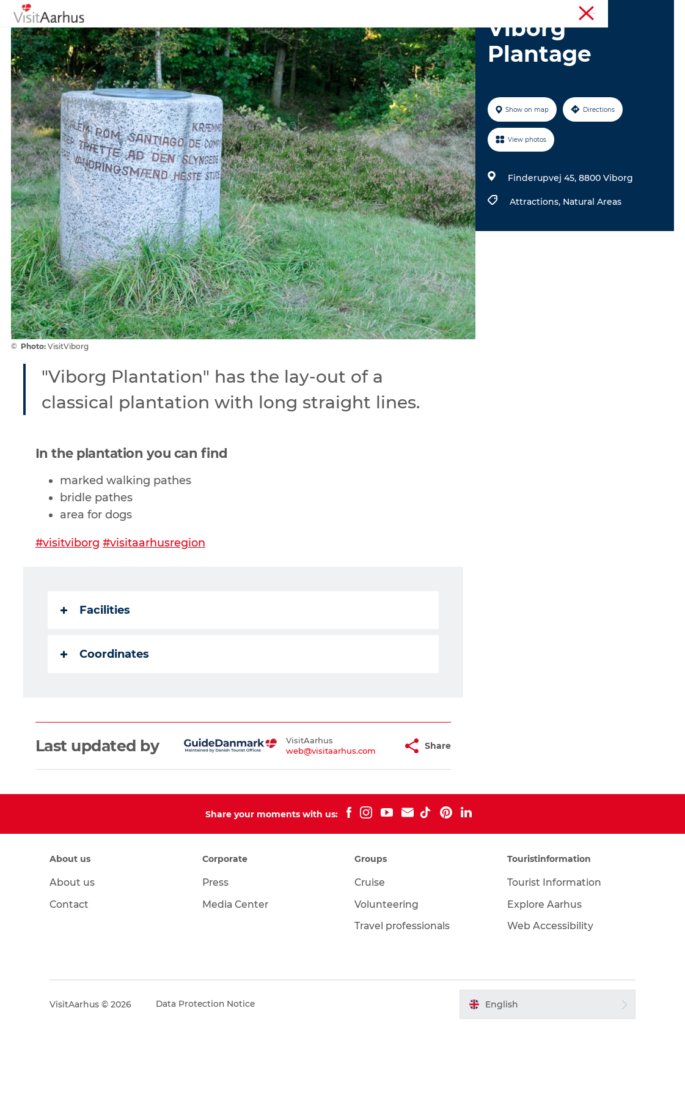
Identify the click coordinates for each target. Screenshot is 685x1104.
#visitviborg (69, 601)
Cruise (371, 958)
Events (222, 39)
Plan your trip (453, 39)
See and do (163, 39)
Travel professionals (404, 1001)
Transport (525, 39)
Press (218, 958)
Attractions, (535, 259)
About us (77, 958)
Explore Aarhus (543, 980)
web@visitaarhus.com (301, 818)
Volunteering (387, 980)
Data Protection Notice (211, 1080)
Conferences (650, 11)
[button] (365, 813)
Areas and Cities (366, 39)
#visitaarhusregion (156, 601)
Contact (74, 980)
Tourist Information (580, 11)
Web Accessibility (548, 1001)
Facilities (96, 668)
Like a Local (284, 39)
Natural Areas (591, 259)
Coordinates (106, 712)
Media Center (239, 980)
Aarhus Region (508, 11)
